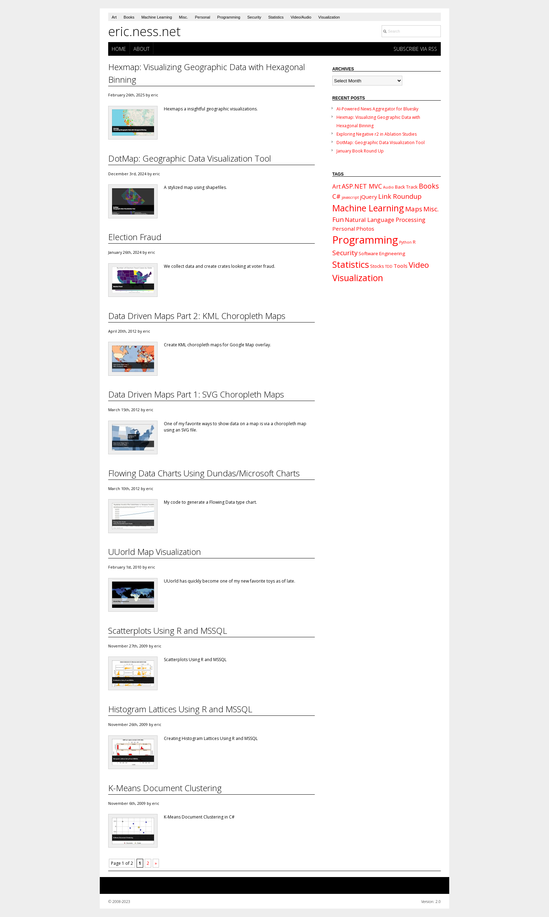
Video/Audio (301, 17)
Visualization (329, 17)
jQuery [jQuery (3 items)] (368, 196)
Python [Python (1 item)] (405, 242)
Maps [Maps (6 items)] (413, 208)
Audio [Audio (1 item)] (388, 187)
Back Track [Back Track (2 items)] (406, 187)
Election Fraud (134, 237)
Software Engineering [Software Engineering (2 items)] (382, 253)
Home (119, 49)
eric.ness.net (144, 31)
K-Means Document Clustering (165, 788)
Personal (202, 17)
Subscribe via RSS (415, 49)
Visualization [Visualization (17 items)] (357, 278)
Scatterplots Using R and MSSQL (167, 630)
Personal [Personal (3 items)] (343, 228)
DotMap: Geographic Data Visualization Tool (189, 158)
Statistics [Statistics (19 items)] (350, 264)
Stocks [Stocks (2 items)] (377, 266)
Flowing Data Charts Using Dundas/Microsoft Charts (204, 473)
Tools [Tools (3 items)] (401, 265)
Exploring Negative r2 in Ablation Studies (376, 134)
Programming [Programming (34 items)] (365, 240)
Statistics (276, 17)
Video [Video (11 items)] (419, 264)
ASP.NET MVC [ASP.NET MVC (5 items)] (362, 186)
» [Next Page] (156, 863)
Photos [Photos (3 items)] (365, 228)
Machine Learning (156, 17)
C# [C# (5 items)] (336, 196)
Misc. (183, 17)
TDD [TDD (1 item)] (388, 266)
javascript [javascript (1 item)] (350, 197)
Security (254, 17)
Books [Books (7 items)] (429, 186)
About (141, 49)
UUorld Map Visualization (154, 551)
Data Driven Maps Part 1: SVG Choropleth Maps (196, 394)
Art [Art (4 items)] (336, 186)
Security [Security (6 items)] (344, 252)
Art (114, 17)
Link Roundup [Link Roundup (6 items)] (400, 196)
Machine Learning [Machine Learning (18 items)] (368, 208)
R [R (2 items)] (414, 242)
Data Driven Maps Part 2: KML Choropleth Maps (196, 315)
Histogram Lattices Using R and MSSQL (180, 709)
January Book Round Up (360, 151)
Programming (228, 17)
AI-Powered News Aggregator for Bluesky (377, 109)
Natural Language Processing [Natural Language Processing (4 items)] (385, 220)
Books (129, 17)
